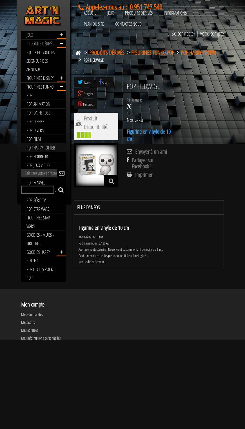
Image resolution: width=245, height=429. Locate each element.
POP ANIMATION (38, 104)
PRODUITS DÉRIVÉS (40, 44)
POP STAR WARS (37, 209)
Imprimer (143, 175)
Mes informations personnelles (41, 393)
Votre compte (212, 33)
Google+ (85, 93)
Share (104, 82)
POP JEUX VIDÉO (38, 165)
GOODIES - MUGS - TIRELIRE (40, 239)
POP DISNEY (35, 121)
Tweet (84, 82)
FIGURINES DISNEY (40, 78)
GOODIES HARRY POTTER (38, 256)
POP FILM (33, 139)
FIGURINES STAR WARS (38, 222)
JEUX (29, 35)
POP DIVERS (35, 130)
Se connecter (183, 33)
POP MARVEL (35, 183)
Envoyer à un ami (151, 152)
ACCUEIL (90, 13)
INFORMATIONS (175, 13)
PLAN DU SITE (94, 24)
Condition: (134, 113)
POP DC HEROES (38, 113)
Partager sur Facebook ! (142, 163)
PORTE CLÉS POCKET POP (41, 273)
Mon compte (32, 360)
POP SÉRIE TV (36, 200)
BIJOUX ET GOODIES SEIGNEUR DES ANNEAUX (40, 60)
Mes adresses (29, 385)
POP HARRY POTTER (40, 148)
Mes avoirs (28, 377)
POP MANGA (35, 174)
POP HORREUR (37, 156)
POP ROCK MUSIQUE (41, 191)
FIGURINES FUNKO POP (40, 91)
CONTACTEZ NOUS (128, 24)
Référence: (134, 100)
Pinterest (85, 104)
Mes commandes (32, 369)
